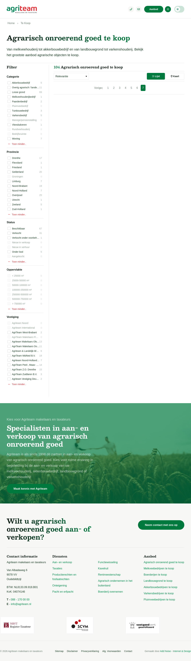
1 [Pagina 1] (108, 87)
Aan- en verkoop (62, 562)
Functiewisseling (108, 562)
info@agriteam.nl (21, 604)
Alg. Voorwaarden (111, 650)
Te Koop (25, 23)
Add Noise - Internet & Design (175, 650)
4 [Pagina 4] (125, 87)
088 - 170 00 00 (20, 599)
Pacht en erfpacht (62, 591)
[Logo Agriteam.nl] (22, 9)
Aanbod (153, 9)
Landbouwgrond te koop (158, 580)
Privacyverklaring (90, 650)
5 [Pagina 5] (131, 87)
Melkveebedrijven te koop (159, 568)
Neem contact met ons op (161, 525)
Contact (128, 650)
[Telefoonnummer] (131, 9)
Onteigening (59, 585)
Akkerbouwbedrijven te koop (160, 587)
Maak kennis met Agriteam (30, 488)
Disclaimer (72, 650)
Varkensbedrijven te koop (159, 593)
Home (11, 23)
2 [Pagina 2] (114, 87)
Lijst (156, 76)
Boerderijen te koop (155, 574)
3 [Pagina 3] (119, 87)
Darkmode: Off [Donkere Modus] (179, 9)
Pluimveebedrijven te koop (159, 599)
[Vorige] (98, 88)
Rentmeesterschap (109, 574)
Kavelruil (103, 568)
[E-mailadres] (139, 9)
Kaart (175, 76)
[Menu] (168, 9)
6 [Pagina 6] (137, 87)
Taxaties (57, 568)
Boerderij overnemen (110, 591)
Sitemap (59, 650)
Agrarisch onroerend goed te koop (164, 562)
